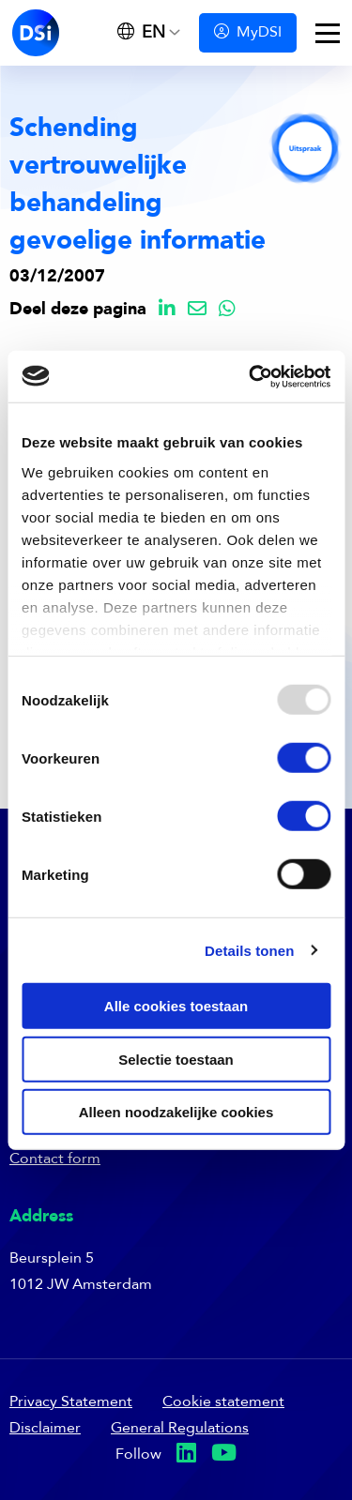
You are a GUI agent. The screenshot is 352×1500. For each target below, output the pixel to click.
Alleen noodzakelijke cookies (176, 1112)
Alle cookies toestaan (176, 1006)
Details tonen (249, 950)
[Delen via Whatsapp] (227, 310)
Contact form (54, 1159)
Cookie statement (223, 1402)
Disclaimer (45, 1428)
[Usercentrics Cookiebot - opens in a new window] (250, 376)
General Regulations (180, 1428)
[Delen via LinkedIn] (167, 310)
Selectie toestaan (176, 1059)
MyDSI (248, 32)
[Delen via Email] (197, 310)
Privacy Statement (70, 1402)
